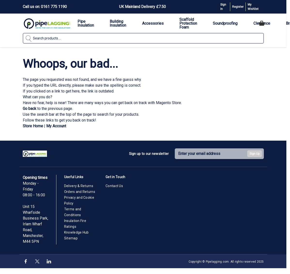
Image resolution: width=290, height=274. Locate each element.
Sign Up (254, 153)
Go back (29, 108)
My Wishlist (253, 7)
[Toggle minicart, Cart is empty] (262, 23)
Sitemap (71, 238)
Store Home (33, 126)
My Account (56, 126)
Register (238, 6)
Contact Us (114, 186)
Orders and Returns (79, 192)
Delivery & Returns (78, 186)
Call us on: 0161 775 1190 (45, 6)
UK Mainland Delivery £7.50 (142, 6)
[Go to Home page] (47, 23)
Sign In (223, 7)
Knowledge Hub (76, 232)
